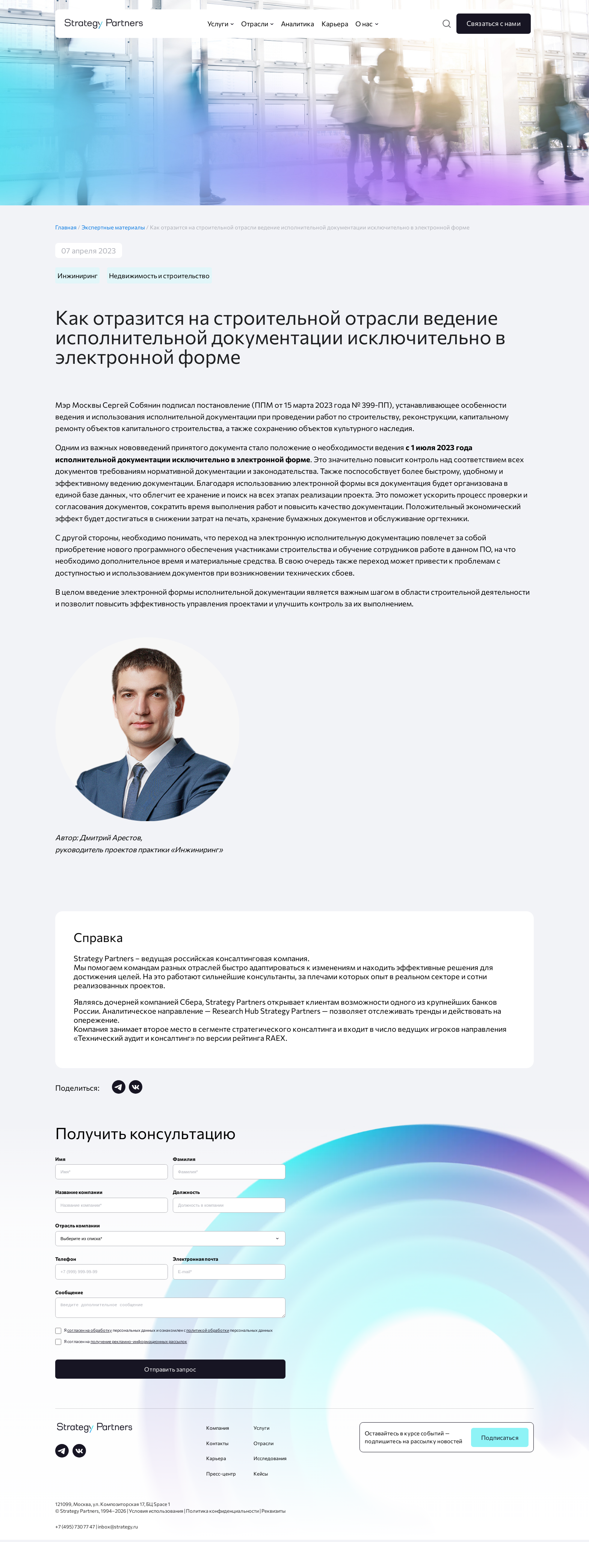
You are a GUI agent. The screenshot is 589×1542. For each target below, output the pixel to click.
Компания (217, 1430)
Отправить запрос (170, 1371)
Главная (68, 227)
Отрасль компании (77, 1227)
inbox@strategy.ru (118, 1529)
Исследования (270, 1461)
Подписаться (499, 1439)
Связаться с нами (494, 23)
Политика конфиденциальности (222, 1513)
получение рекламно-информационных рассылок (139, 1343)
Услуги (261, 1430)
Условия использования (156, 1513)
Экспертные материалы (114, 227)
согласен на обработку (89, 1332)
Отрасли (263, 1446)
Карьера (216, 1461)
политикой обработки (207, 1332)
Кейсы (261, 1476)
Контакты (217, 1446)
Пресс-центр (221, 1476)
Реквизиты (273, 1513)
